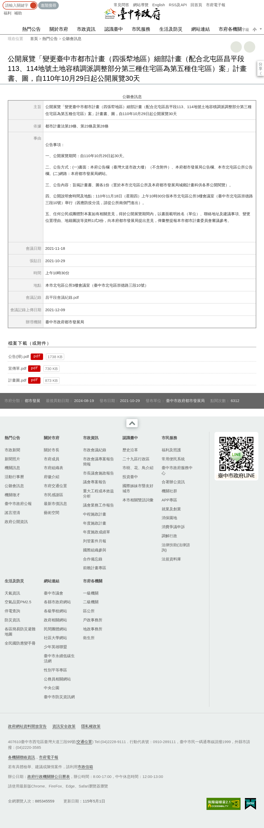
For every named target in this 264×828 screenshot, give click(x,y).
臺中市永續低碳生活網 (59, 658)
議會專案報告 (94, 482)
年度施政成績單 (96, 532)
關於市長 (51, 450)
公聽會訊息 (71, 38)
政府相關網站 (55, 620)
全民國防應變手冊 (20, 643)
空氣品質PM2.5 (18, 602)
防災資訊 (12, 620)
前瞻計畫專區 (94, 568)
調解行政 (169, 536)
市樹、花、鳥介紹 (137, 467)
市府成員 (51, 459)
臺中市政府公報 (18, 503)
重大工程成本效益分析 (98, 493)
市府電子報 (215, 5)
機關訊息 (12, 467)
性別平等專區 (55, 670)
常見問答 (121, 5)
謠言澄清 (12, 512)
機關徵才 (12, 495)
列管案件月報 (94, 541)
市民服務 (141, 29)
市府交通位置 (55, 486)
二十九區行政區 (136, 459)
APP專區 (169, 500)
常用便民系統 (173, 459)
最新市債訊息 (55, 503)
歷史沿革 (130, 450)
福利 (7, 13)
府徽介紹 (51, 477)
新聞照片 (12, 459)
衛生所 (89, 638)
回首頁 (196, 5)
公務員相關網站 (57, 679)
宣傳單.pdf (17, 368)
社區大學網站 (55, 638)
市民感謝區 (53, 495)
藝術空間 (51, 512)
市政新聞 (12, 450)
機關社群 (169, 491)
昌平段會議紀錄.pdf (62, 297)
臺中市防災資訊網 (59, 697)
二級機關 (90, 602)
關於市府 (59, 29)
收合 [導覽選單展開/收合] (132, 423)
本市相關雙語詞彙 (137, 500)
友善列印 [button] (236, 47)
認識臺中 (113, 29)
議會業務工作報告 (98, 505)
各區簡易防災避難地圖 (20, 631)
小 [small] (255, 29)
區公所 (89, 611)
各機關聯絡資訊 (21, 757)
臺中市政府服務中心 (177, 470)
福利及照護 (171, 450)
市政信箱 (85, 767)
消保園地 (169, 518)
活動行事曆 (14, 477)
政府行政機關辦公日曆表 (48, 776)
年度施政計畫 (94, 523)
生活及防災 (171, 29)
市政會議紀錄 (94, 450)
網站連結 (200, 29)
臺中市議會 (53, 593)
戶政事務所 (92, 620)
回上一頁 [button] (249, 47)
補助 (18, 13)
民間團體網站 (55, 629)
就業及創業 (171, 509)
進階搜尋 (48, 5)
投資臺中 (130, 477)
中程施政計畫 (94, 514)
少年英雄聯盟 (55, 647)
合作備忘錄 (92, 559)
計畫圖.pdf (17, 380)
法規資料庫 (171, 559)
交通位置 (84, 741)
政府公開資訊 (16, 521)
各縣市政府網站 (57, 602)
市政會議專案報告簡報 (98, 461)
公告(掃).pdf (18, 356)
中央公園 (51, 688)
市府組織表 (53, 467)
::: (1, 2)
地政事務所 (92, 629)
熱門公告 (31, 29)
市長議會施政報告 (98, 473)
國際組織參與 (94, 550)
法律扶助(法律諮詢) (176, 547)
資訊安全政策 (64, 726)
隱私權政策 (91, 726)
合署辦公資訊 (173, 482)
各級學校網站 (55, 611)
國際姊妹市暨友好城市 (137, 488)
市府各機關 (230, 29)
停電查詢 (12, 611)
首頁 (34, 38)
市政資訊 (86, 29)
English (158, 5)
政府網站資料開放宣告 (27, 726)
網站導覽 (140, 5)
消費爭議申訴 (173, 527)
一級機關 (90, 593)
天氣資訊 (12, 593)
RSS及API (178, 5)
